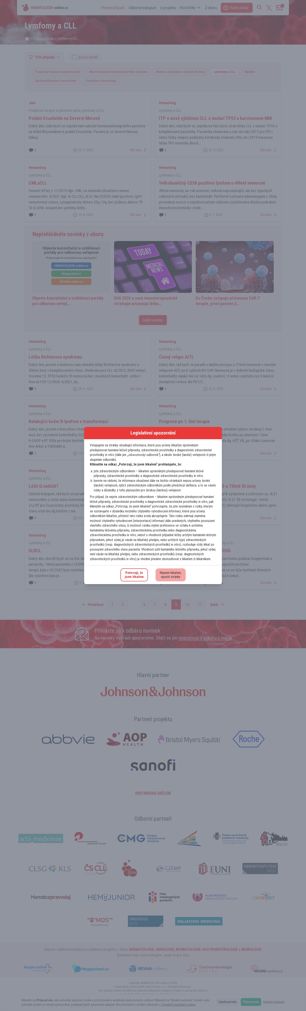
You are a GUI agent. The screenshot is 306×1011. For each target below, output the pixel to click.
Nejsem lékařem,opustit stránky (170, 575)
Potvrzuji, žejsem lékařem (134, 575)
